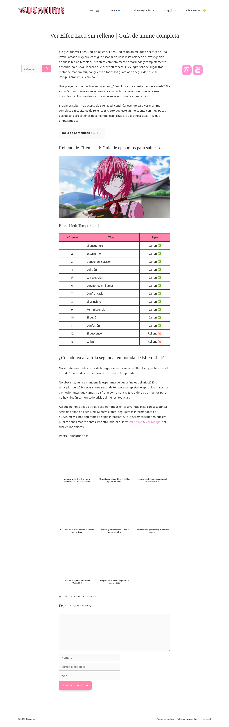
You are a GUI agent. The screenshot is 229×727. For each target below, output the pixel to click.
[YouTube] (198, 70)
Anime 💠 (119, 10)
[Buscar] (46, 68)
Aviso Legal (205, 719)
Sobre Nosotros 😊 (196, 10)
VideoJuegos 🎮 (146, 10)
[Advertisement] (36, 140)
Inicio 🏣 (94, 10)
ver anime (135, 422)
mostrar (97, 133)
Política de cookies (165, 719)
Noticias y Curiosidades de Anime (79, 596)
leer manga (152, 422)
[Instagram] (187, 70)
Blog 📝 (172, 10)
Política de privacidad (187, 719)
